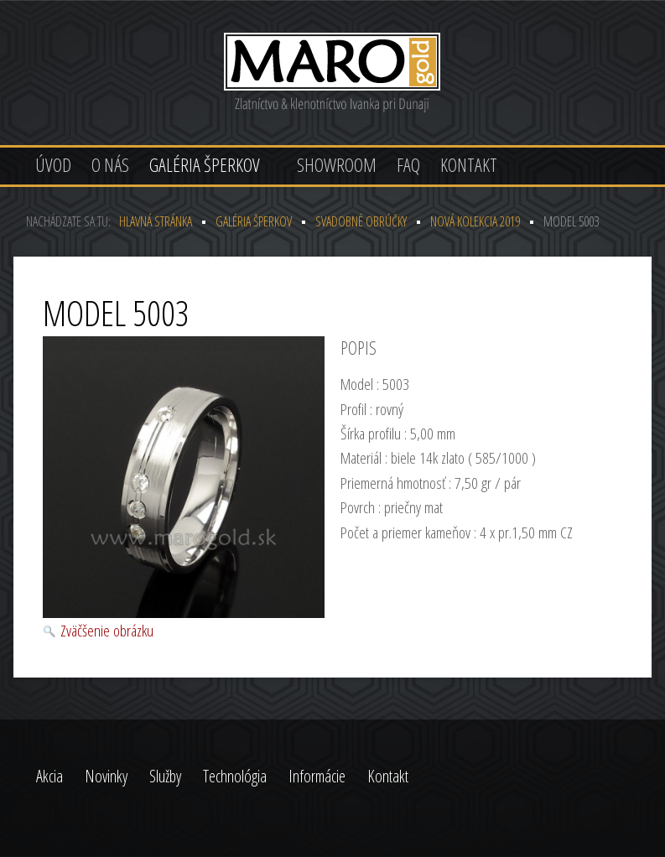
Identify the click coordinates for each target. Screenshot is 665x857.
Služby (165, 776)
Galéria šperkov (204, 164)
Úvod (53, 164)
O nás (110, 164)
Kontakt (468, 164)
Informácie (316, 776)
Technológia (235, 776)
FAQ (408, 164)
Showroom (337, 164)
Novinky (106, 776)
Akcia (49, 776)
